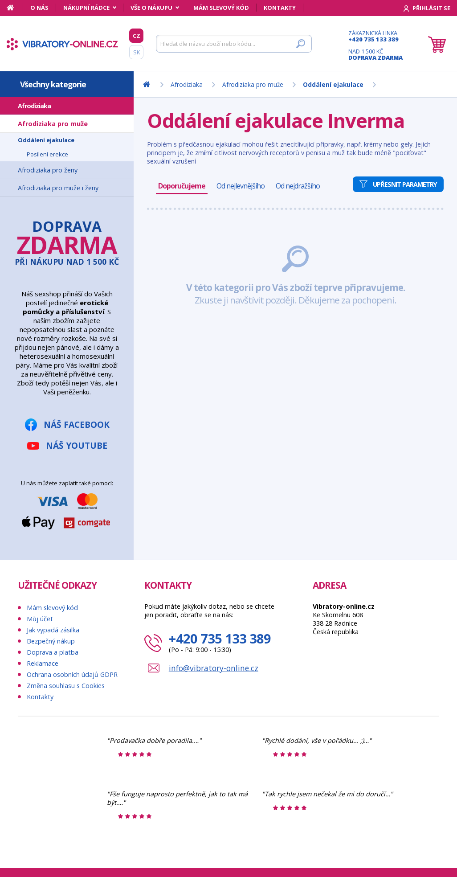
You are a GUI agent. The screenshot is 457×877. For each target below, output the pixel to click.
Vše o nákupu (151, 8)
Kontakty (280, 8)
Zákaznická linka (375, 36)
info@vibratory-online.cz (213, 668)
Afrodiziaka (34, 106)
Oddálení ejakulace (46, 140)
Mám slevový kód (221, 8)
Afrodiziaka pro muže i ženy (58, 188)
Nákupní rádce (86, 8)
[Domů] (15, 7)
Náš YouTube (76, 445)
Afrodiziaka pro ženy (48, 170)
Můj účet (40, 619)
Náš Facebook (77, 424)
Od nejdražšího (298, 186)
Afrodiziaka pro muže (53, 123)
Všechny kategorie (53, 84)
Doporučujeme (181, 186)
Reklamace (42, 663)
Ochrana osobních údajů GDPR (72, 674)
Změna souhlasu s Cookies (66, 685)
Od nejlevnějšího (240, 186)
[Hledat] (234, 44)
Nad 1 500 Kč (375, 54)
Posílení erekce (47, 154)
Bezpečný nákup (51, 641)
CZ (136, 36)
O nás (39, 8)
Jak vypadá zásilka (53, 630)
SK (136, 52)
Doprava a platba (52, 652)
